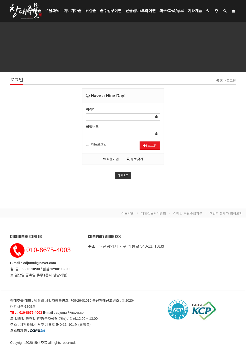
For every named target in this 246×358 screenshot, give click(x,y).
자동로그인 (96, 144)
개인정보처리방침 (153, 213)
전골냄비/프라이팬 (140, 11)
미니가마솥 (72, 11)
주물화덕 (52, 11)
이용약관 (127, 213)
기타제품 (195, 11)
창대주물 (40, 343)
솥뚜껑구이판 (111, 11)
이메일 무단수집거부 (187, 213)
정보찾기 (135, 159)
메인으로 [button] (123, 175)
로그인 (150, 145)
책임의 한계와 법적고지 (225, 213)
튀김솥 (90, 11)
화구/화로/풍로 (172, 11)
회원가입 (111, 159)
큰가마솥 (34, 11)
